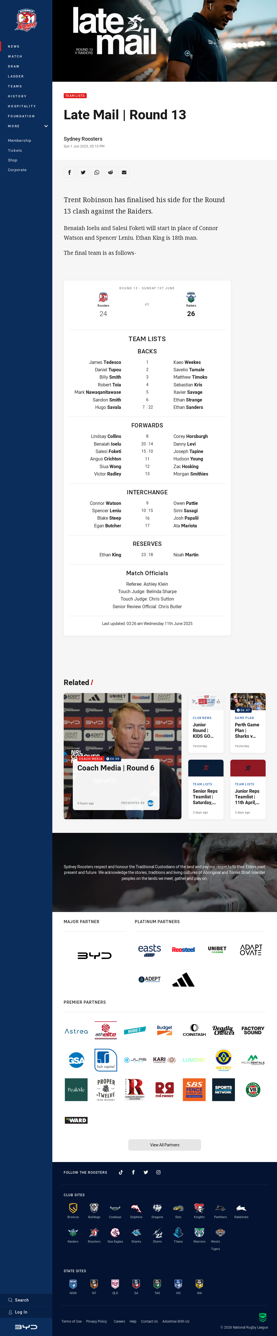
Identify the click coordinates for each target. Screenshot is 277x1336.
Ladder (16, 76)
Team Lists (75, 96)
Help (133, 1321)
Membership (19, 140)
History (17, 96)
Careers (119, 1321)
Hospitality (22, 106)
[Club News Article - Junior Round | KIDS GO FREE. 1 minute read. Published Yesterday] (206, 723)
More (28, 126)
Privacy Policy (96, 1321)
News (14, 46)
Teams (15, 86)
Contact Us (149, 1321)
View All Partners (164, 1145)
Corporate (17, 169)
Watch (15, 56)
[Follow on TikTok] (121, 1172)
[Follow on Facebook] (133, 1172)
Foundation (21, 116)
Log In (18, 1312)
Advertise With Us (175, 1321)
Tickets (15, 150)
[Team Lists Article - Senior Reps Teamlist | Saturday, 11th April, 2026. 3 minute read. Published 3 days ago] (206, 789)
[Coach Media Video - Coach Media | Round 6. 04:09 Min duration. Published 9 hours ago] (122, 756)
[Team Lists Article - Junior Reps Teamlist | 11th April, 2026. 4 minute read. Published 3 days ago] (248, 789)
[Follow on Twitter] (146, 1172)
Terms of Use (71, 1321)
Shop (12, 160)
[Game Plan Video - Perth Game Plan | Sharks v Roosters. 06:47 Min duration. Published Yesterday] (248, 723)
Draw (14, 66)
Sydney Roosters (83, 138)
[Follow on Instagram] (158, 1172)
